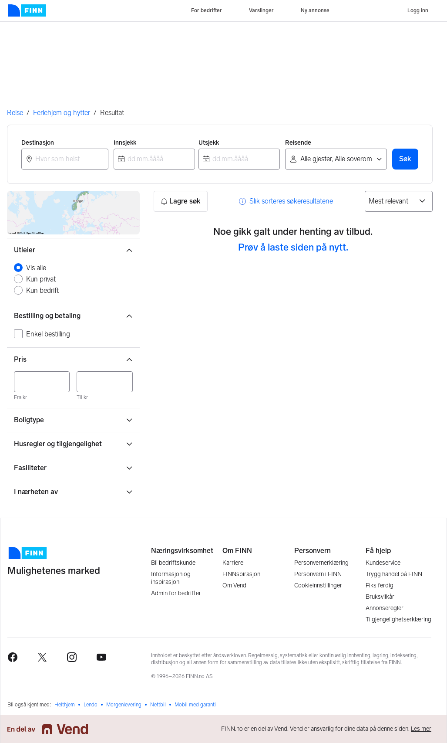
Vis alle (36, 268)
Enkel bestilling (48, 334)
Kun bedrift (42, 290)
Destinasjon (37, 142)
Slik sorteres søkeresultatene (291, 201)
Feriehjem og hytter (61, 113)
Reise (15, 113)
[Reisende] (336, 159)
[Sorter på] (399, 201)
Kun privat (41, 279)
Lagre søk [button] (181, 201)
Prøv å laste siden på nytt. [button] (293, 247)
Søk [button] (405, 159)
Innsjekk (125, 142)
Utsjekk (208, 142)
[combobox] (64, 159)
